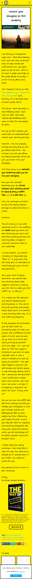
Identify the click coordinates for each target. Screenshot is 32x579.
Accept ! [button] (16, 576)
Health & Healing (7, 538)
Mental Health (18, 538)
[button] (2, 2)
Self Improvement (17, 540)
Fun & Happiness (14, 535)
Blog (7, 535)
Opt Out (22, 571)
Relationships (6, 540)
